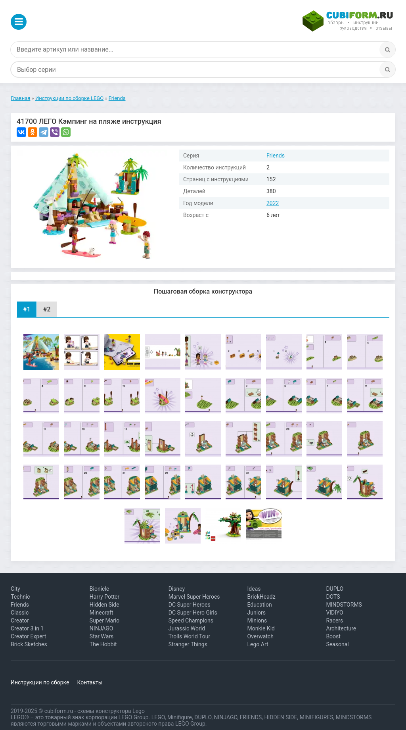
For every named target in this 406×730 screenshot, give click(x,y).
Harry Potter (104, 597)
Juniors (256, 612)
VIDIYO (334, 612)
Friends (275, 155)
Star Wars (102, 636)
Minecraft (101, 612)
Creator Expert (28, 636)
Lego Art (257, 644)
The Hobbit (103, 644)
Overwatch (260, 636)
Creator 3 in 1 (27, 628)
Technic (20, 597)
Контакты (89, 682)
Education (259, 604)
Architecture (341, 628)
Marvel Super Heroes (194, 597)
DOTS (333, 597)
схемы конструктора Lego (111, 711)
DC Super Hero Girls (193, 612)
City (15, 589)
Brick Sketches (29, 644)
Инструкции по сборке (40, 682)
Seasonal (337, 644)
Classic (20, 612)
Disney (177, 589)
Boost (333, 636)
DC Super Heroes (190, 604)
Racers (334, 620)
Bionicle (99, 589)
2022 (272, 203)
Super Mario (105, 620)
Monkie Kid (261, 628)
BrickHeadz (261, 597)
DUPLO (334, 589)
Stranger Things (188, 644)
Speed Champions (191, 620)
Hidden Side (104, 604)
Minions (257, 620)
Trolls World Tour (190, 636)
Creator (20, 620)
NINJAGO (101, 628)
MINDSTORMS (344, 604)
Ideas (254, 589)
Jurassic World (187, 628)
